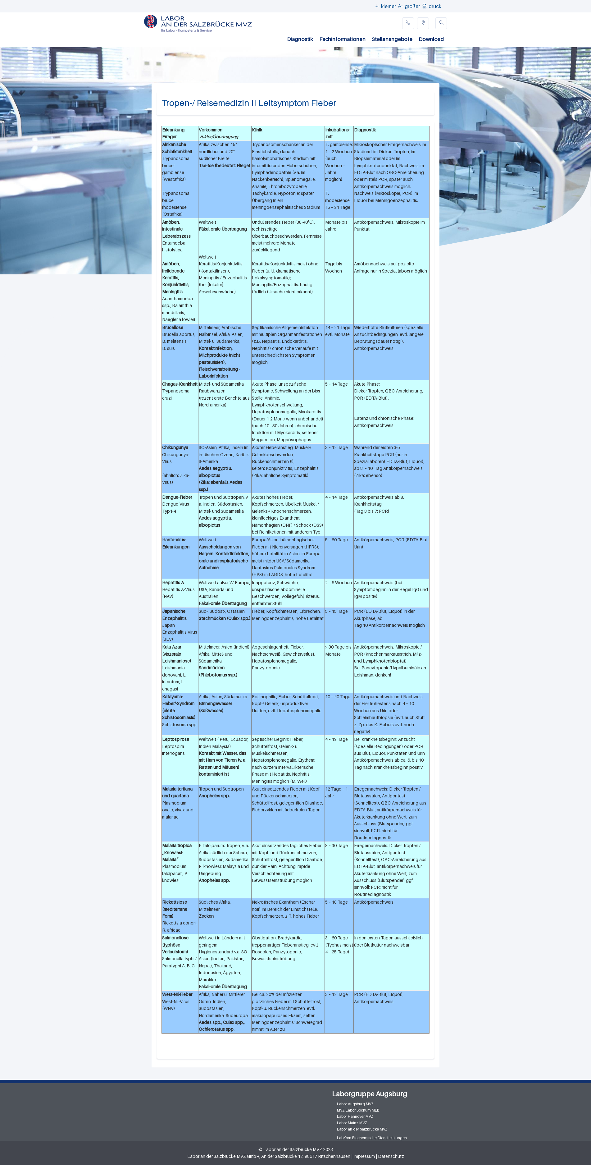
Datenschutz (391, 1156)
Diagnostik (300, 39)
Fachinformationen (342, 39)
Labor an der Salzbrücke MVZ (362, 1129)
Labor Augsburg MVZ (355, 1104)
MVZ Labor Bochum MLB (358, 1110)
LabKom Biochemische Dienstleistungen (372, 1137)
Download (431, 39)
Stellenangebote (392, 39)
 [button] (424, 5)
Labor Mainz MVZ (352, 1123)
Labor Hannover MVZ (355, 1116)
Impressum (364, 1156)
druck (435, 6)
